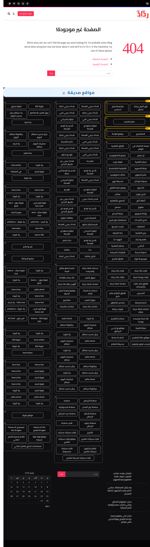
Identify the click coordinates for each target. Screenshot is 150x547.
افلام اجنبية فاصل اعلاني (12, 438)
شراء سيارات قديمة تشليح (75, 458)
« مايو (44, 506)
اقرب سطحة (63, 423)
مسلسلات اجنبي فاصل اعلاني (24, 446)
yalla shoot (63, 318)
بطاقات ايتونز (63, 218)
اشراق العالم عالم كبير (114, 294)
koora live (35, 190)
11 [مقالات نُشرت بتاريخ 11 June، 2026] (26, 487)
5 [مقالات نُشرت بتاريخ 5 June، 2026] (20, 482)
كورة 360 (12, 340)
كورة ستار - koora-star (12, 272)
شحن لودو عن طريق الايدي (63, 210)
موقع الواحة (114, 134)
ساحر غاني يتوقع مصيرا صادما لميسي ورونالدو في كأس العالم (116, 518)
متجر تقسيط (63, 142)
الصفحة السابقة (97, 59)
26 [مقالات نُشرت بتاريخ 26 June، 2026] (20, 496)
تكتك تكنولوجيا (114, 175)
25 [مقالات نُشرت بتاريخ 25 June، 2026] (26, 496)
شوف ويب (114, 162)
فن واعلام (24, 247)
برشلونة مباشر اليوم (13, 135)
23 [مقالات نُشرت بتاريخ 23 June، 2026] (38, 496)
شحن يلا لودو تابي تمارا (63, 172)
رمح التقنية (137, 233)
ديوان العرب (86, 300)
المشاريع (137, 134)
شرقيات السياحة (114, 252)
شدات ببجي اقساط (86, 106)
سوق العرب (86, 278)
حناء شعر (63, 240)
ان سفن (137, 155)
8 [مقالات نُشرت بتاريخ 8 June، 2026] (43, 487)
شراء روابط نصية (137, 277)
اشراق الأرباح (114, 259)
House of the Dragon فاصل (36, 428)
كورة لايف (36, 171)
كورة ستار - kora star (35, 213)
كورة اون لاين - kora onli (36, 204)
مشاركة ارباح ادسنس (114, 108)
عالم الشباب (125, 122)
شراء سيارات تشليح (87, 439)
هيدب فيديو (114, 226)
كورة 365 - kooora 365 (36, 319)
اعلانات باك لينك (86, 306)
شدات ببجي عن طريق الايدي (63, 162)
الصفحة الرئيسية (97, 64)
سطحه (63, 400)
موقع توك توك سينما (36, 438)
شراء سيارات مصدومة (63, 450)
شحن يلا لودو (86, 208)
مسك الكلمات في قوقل (137, 147)
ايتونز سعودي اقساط (86, 127)
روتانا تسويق (137, 213)
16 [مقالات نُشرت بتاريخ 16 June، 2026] (38, 491)
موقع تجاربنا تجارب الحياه (63, 292)
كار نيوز (137, 188)
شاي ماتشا (86, 256)
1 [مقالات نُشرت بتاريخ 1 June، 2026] (43, 482)
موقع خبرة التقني (114, 188)
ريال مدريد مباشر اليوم (36, 135)
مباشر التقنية (114, 246)
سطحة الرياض (86, 400)
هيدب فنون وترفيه (137, 344)
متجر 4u (86, 161)
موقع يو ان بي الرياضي (114, 329)
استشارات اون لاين (114, 220)
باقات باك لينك (114, 277)
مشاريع (63, 300)
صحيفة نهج (114, 181)
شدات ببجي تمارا (63, 106)
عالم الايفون (137, 175)
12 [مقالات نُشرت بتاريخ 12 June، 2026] (20, 487)
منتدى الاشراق (114, 303)
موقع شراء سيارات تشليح (63, 440)
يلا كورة (24, 178)
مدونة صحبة (137, 252)
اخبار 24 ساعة (114, 337)
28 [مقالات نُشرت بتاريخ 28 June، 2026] (8, 496)
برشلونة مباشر (63, 325)
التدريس (137, 293)
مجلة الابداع (114, 213)
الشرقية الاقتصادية (114, 168)
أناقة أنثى (137, 201)
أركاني (137, 246)
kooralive (12, 228)
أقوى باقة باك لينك (63, 284)
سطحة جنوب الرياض (86, 424)
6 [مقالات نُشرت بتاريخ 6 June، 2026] (13, 482)
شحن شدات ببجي (87, 199)
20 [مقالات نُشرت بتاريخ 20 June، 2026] (14, 491)
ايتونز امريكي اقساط (63, 181)
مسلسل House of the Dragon (12, 428)
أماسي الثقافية (114, 201)
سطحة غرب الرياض (63, 413)
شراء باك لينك (137, 271)
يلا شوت (86, 318)
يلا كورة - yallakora (13, 222)
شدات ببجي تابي (63, 113)
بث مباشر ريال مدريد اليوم (12, 114)
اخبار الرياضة (137, 303)
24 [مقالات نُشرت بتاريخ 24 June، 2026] (32, 496)
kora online (36, 340)
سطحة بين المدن (87, 407)
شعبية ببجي (86, 218)
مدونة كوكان (137, 181)
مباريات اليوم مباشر (86, 326)
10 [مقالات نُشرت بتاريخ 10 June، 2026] (32, 487)
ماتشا (63, 250)
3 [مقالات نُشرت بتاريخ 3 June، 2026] (32, 482)
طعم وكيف (137, 239)
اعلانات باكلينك (63, 306)
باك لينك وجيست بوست (137, 320)
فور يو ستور (63, 154)
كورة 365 (36, 106)
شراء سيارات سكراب (63, 432)
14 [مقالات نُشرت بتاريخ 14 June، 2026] (8, 487)
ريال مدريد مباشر (87, 334)
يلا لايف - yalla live (36, 222)
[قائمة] (143, 3)
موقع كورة (24, 415)
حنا (86, 250)
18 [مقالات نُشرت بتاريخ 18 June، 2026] (26, 491)
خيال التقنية (137, 162)
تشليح (86, 432)
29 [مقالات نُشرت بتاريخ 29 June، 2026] (44, 501)
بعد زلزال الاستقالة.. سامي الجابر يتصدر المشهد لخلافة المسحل (116, 490)
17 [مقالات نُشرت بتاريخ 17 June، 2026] (32, 491)
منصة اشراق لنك (22, 13)
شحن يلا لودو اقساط (63, 127)
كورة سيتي (12, 106)
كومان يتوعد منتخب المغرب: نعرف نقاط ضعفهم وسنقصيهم (119, 476)
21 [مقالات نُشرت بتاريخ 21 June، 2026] (8, 491)
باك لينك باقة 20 (63, 278)
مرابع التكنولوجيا (114, 155)
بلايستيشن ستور (86, 224)
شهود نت (114, 239)
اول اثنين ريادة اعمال (137, 108)
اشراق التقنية (114, 146)
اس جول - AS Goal (12, 318)
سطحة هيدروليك (63, 407)
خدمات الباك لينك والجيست (86, 269)
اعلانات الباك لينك (114, 284)
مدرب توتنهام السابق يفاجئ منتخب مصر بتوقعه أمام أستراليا (116, 504)
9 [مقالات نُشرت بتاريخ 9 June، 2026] (38, 487)
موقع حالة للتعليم (137, 337)
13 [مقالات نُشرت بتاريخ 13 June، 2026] (14, 487)
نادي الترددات (137, 220)
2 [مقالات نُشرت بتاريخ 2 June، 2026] (38, 482)
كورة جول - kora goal (12, 204)
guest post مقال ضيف (63, 269)
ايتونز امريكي (63, 119)
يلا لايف (24, 122)
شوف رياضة (114, 309)
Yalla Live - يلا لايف (13, 302)
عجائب (114, 194)
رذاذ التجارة (114, 233)
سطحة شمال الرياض (86, 415)
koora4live (13, 165)
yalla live (24, 153)
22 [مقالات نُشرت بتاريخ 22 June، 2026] (44, 496)
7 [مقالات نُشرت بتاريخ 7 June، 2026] (8, 482)
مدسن (114, 207)
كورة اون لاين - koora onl (36, 310)
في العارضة (12, 171)
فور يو (63, 189)
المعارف (137, 226)
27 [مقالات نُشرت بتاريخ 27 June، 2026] (14, 496)
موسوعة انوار (137, 259)
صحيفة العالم (114, 344)
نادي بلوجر (137, 194)
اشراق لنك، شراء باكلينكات (137, 285)
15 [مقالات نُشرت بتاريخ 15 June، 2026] (44, 491)
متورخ (137, 207)
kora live (36, 228)
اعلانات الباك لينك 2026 (137, 310)
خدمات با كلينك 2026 (86, 292)
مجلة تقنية (137, 328)
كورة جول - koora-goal (35, 281)
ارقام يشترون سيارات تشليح (86, 450)
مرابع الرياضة (24, 258)
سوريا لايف (12, 212)
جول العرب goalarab (36, 113)
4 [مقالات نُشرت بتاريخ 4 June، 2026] (25, 482)
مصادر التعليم (114, 318)
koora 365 (35, 235)
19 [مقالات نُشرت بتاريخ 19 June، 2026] (20, 491)
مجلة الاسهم (137, 168)
